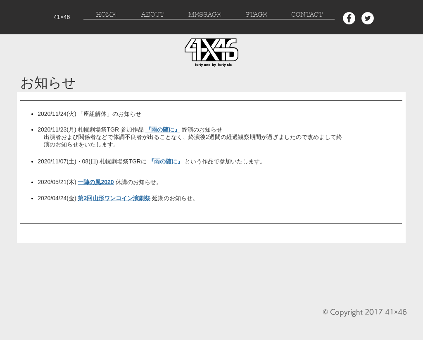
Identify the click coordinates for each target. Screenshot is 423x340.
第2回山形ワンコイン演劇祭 (114, 198)
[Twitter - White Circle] (367, 18)
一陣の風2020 (96, 182)
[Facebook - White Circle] (349, 18)
